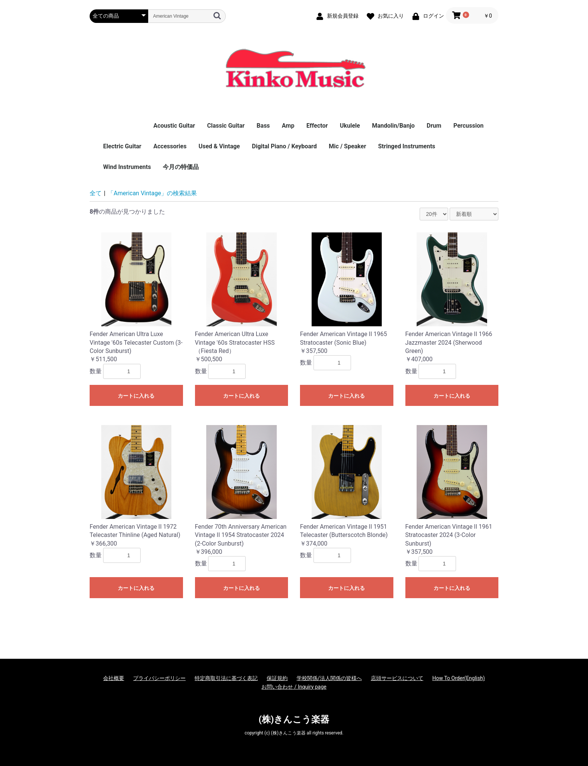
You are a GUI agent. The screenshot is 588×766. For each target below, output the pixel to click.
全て (96, 193)
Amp (288, 125)
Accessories (169, 146)
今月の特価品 (181, 166)
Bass (263, 125)
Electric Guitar (122, 146)
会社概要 (113, 678)
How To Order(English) (458, 678)
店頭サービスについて (397, 678)
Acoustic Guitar (174, 125)
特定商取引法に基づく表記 (226, 678)
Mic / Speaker (347, 146)
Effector (317, 125)
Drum (434, 125)
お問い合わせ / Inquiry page (293, 687)
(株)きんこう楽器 (294, 719)
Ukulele (350, 125)
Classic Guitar (225, 125)
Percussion (468, 125)
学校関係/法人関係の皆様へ (329, 678)
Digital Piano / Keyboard (284, 146)
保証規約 (277, 678)
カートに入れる (136, 396)
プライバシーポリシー (159, 678)
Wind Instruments (127, 166)
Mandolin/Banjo (393, 125)
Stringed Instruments (406, 146)
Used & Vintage (219, 146)
